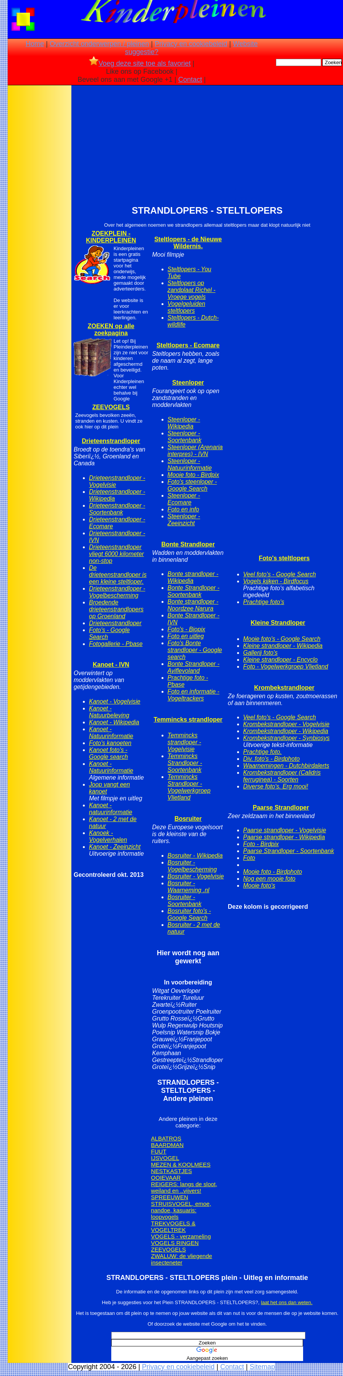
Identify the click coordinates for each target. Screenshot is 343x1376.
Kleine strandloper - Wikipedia (283, 645)
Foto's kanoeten (110, 743)
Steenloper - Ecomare (184, 499)
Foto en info (183, 509)
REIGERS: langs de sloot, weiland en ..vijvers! (184, 1187)
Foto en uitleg (186, 636)
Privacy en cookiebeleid (191, 44)
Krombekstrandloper (284, 687)
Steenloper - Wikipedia (184, 423)
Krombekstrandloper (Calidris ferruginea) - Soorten (282, 776)
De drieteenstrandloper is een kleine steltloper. (118, 574)
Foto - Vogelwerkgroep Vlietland (285, 666)
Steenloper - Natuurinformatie (190, 464)
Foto (249, 858)
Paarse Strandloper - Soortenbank (288, 851)
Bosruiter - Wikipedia (195, 855)
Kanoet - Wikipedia (114, 722)
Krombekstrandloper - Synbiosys (286, 738)
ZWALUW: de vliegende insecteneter (181, 1259)
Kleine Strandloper (278, 622)
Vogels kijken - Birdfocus (275, 581)
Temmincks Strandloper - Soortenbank (185, 763)
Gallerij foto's (260, 652)
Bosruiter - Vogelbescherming (192, 866)
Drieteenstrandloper (111, 441)
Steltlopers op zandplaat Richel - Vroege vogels (192, 290)
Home (35, 44)
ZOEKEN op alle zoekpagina (110, 329)
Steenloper (188, 382)
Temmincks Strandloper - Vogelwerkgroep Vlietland (189, 787)
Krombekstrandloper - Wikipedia (285, 731)
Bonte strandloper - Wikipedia (193, 577)
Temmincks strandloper (188, 719)
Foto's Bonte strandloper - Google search (195, 650)
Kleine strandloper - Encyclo (280, 659)
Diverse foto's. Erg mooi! (275, 786)
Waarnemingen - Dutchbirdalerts (286, 765)
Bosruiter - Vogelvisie (196, 876)
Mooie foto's (259, 885)
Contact (190, 79)
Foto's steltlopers (284, 558)
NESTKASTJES (171, 1171)
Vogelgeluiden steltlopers (186, 307)
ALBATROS (166, 1138)
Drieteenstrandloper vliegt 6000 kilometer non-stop (116, 554)
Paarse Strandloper (281, 807)
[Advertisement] (39, 208)
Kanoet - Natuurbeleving (109, 712)
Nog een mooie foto (269, 878)
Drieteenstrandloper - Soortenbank (117, 509)
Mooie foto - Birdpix (193, 474)
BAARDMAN (167, 1145)
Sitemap (262, 1367)
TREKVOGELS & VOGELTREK (173, 1226)
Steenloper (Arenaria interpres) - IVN (195, 450)
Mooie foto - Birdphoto (272, 871)
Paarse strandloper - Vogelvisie (284, 830)
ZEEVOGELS (111, 407)
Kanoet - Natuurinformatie (111, 732)
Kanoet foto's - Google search (108, 753)
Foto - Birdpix (261, 844)
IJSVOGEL (165, 1158)
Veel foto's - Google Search (279, 574)
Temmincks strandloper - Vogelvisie (184, 742)
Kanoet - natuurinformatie (110, 808)
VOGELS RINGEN (175, 1243)
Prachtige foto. (262, 752)
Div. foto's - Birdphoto (271, 758)
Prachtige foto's (263, 602)
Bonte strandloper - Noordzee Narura (193, 605)
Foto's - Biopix (186, 629)
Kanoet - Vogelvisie (114, 701)
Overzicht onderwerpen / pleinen (99, 44)
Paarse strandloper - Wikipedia (284, 837)
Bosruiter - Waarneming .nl (188, 886)
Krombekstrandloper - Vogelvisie (286, 724)
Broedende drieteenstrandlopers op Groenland (116, 609)
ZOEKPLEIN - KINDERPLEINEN (111, 237)
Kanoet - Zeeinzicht (114, 846)
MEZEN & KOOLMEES (181, 1164)
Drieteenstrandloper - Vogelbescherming (117, 592)
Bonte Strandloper (188, 544)
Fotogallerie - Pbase (116, 644)
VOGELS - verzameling (181, 1236)
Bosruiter (188, 818)
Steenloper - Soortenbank (184, 436)
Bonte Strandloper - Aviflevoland (193, 667)
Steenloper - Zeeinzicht (184, 519)
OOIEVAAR (166, 1177)
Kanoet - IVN (111, 664)
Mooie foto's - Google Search (281, 639)
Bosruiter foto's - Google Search (189, 914)
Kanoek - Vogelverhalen (108, 836)
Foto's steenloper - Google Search (192, 485)
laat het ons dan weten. (286, 1302)
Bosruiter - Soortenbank (184, 900)
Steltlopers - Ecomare (188, 345)
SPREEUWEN (169, 1197)
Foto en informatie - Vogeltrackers (193, 695)
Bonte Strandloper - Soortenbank (193, 591)
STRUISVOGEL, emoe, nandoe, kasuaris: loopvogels (181, 1210)
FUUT (159, 1151)
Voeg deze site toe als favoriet (140, 63)
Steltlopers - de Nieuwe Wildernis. (188, 242)
